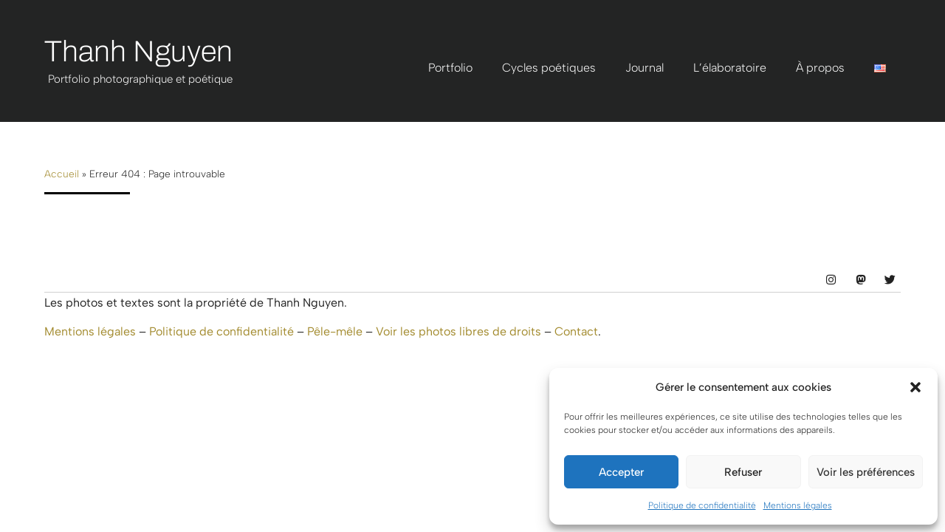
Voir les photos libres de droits (458, 331)
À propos (820, 68)
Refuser (743, 472)
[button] (915, 387)
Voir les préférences (866, 472)
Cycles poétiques (549, 68)
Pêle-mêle (334, 331)
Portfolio (450, 68)
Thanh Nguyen (138, 51)
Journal (644, 68)
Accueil (61, 174)
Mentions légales (797, 505)
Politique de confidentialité (702, 505)
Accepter (621, 472)
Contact (576, 331)
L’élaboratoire (729, 68)
